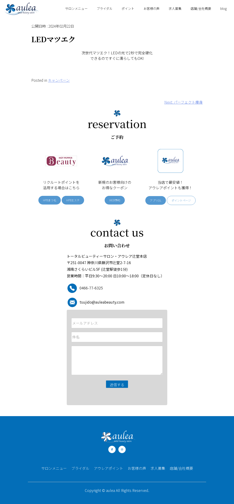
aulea (110, 490)
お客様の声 (152, 8)
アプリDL (155, 200)
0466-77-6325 (91, 288)
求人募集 (175, 8)
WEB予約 (114, 200)
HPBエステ (73, 200)
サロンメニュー (76, 8)
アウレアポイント (108, 468)
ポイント (128, 8)
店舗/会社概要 (201, 8)
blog (223, 8)
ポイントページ (181, 200)
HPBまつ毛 (49, 200)
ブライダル (104, 8)
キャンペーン (59, 80)
